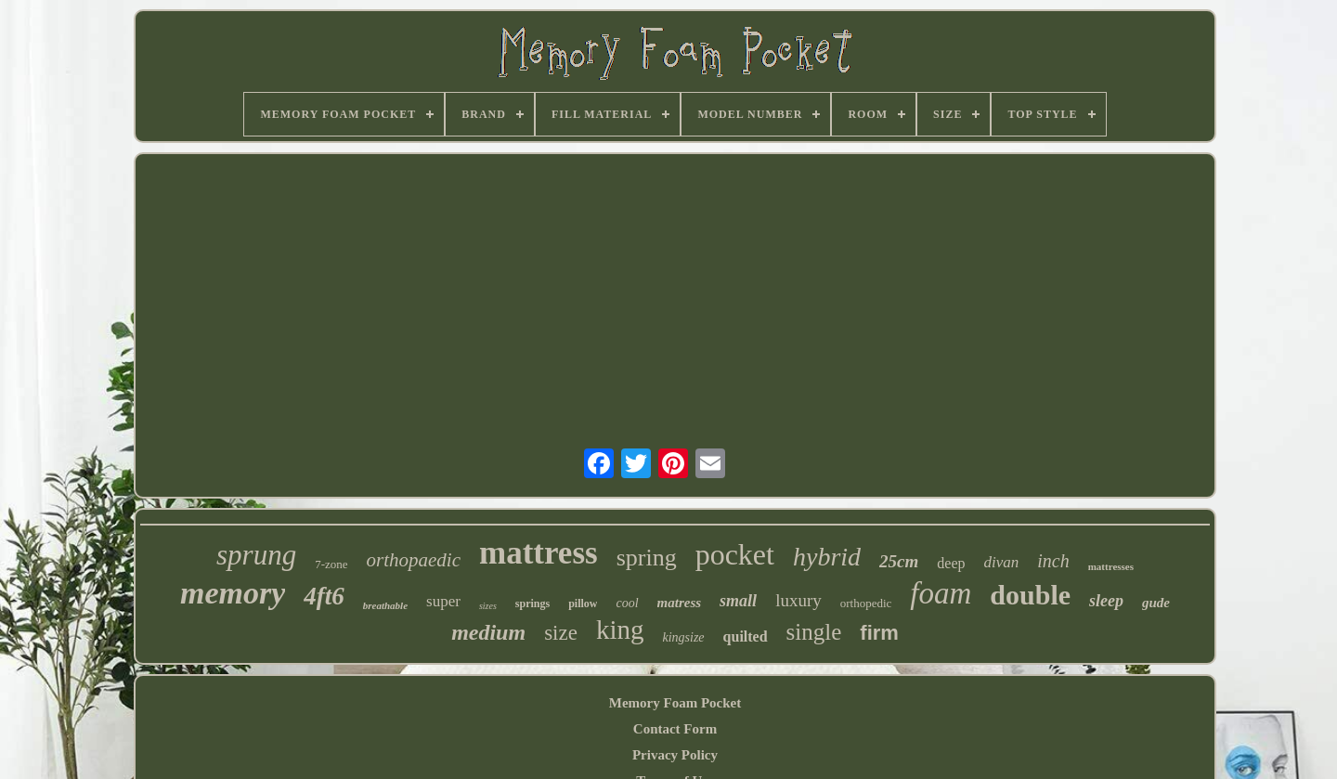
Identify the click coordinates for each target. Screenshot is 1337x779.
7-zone (331, 564)
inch (1053, 561)
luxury (798, 600)
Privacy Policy (675, 754)
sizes (488, 606)
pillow (582, 603)
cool (627, 603)
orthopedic (866, 603)
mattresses (1111, 566)
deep (951, 563)
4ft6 (324, 596)
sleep (1106, 600)
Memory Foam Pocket (675, 702)
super (443, 601)
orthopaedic (414, 560)
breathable (385, 605)
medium (488, 632)
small (738, 600)
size (561, 632)
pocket (734, 554)
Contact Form (675, 728)
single (814, 631)
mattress (538, 553)
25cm (898, 561)
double (1030, 594)
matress (679, 602)
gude (1156, 602)
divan (1001, 562)
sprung (256, 555)
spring (647, 557)
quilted (745, 636)
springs (532, 603)
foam (940, 593)
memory (232, 593)
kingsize (683, 637)
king (620, 629)
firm (879, 632)
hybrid (827, 556)
